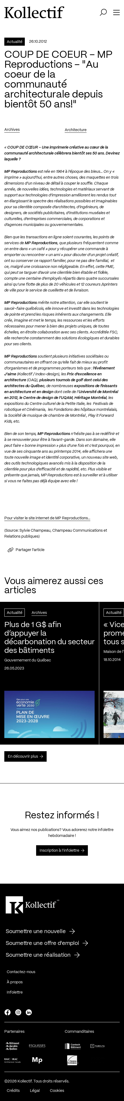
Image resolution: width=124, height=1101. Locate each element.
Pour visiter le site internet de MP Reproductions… (47, 519)
